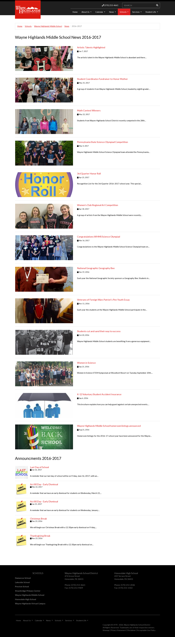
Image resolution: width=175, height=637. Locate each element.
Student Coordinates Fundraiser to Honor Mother (102, 78)
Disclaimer (131, 630)
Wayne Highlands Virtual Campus (30, 603)
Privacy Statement (118, 630)
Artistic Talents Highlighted (91, 47)
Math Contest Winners (89, 110)
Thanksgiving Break (40, 535)
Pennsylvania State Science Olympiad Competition (102, 142)
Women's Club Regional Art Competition (97, 205)
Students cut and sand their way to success (99, 331)
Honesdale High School (25, 599)
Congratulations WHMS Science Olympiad (98, 236)
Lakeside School (22, 582)
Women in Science (86, 362)
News (111, 12)
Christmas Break (38, 518)
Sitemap (106, 630)
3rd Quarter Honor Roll (89, 173)
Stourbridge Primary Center (27, 591)
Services (136, 12)
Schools (123, 12)
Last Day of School (39, 467)
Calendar (99, 12)
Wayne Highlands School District (137, 625)
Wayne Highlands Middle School (48, 26)
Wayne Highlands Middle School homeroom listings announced (109, 425)
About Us (85, 12)
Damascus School (23, 578)
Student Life (150, 12)
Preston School (22, 586)
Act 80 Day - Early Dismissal (44, 484)
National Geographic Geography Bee (96, 268)
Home (75, 12)
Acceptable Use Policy (146, 630)
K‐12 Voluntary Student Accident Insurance (99, 394)
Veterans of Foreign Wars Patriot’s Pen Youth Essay (103, 299)
